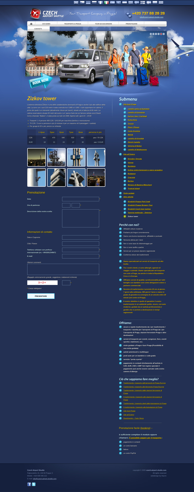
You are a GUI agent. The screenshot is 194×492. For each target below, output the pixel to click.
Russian (94, 3)
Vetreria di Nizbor (135, 146)
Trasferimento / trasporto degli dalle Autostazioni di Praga (145, 403)
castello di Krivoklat (136, 138)
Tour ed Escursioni (103, 24)
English (76, 3)
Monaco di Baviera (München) (140, 185)
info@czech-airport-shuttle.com (151, 17)
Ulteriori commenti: (34, 262)
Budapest (132, 174)
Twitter (34, 484)
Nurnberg (131, 166)
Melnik (130, 135)
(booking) (145, 428)
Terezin (131, 124)
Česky (82, 3)
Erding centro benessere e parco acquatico (145, 170)
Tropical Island (134, 188)
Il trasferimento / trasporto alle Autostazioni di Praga (143, 407)
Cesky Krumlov (134, 131)
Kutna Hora (132, 120)
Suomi (142, 3)
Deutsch (88, 3)
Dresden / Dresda (135, 159)
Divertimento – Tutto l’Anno (134, 418)
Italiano (106, 3)
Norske (130, 3)
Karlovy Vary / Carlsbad (137, 116)
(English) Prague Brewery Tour (140, 205)
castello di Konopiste (136, 112)
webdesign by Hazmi (158, 476)
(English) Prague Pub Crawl (139, 201)
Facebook (29, 484)
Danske (148, 3)
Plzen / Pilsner (133, 127)
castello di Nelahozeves (137, 150)
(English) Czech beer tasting (139, 209)
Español (112, 3)
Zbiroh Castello (134, 142)
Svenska (136, 3)
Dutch (124, 3)
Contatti (38, 29)
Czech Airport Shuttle (46, 13)
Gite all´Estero (129, 154)
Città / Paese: (32, 243)
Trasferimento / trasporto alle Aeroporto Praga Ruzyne (144, 387)
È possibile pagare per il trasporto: (145, 438)
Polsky (154, 3)
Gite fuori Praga (130, 104)
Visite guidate (129, 193)
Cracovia (131, 177)
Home (31, 23)
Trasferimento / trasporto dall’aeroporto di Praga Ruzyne (145, 383)
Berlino (131, 181)
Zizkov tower (133, 216)
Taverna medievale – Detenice (140, 213)
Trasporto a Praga (72, 24)
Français (100, 3)
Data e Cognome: (34, 237)
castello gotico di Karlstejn (138, 109)
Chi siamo (46, 24)
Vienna (130, 163)
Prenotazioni (131, 24)
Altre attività (128, 197)
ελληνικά (161, 3)
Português (118, 3)
